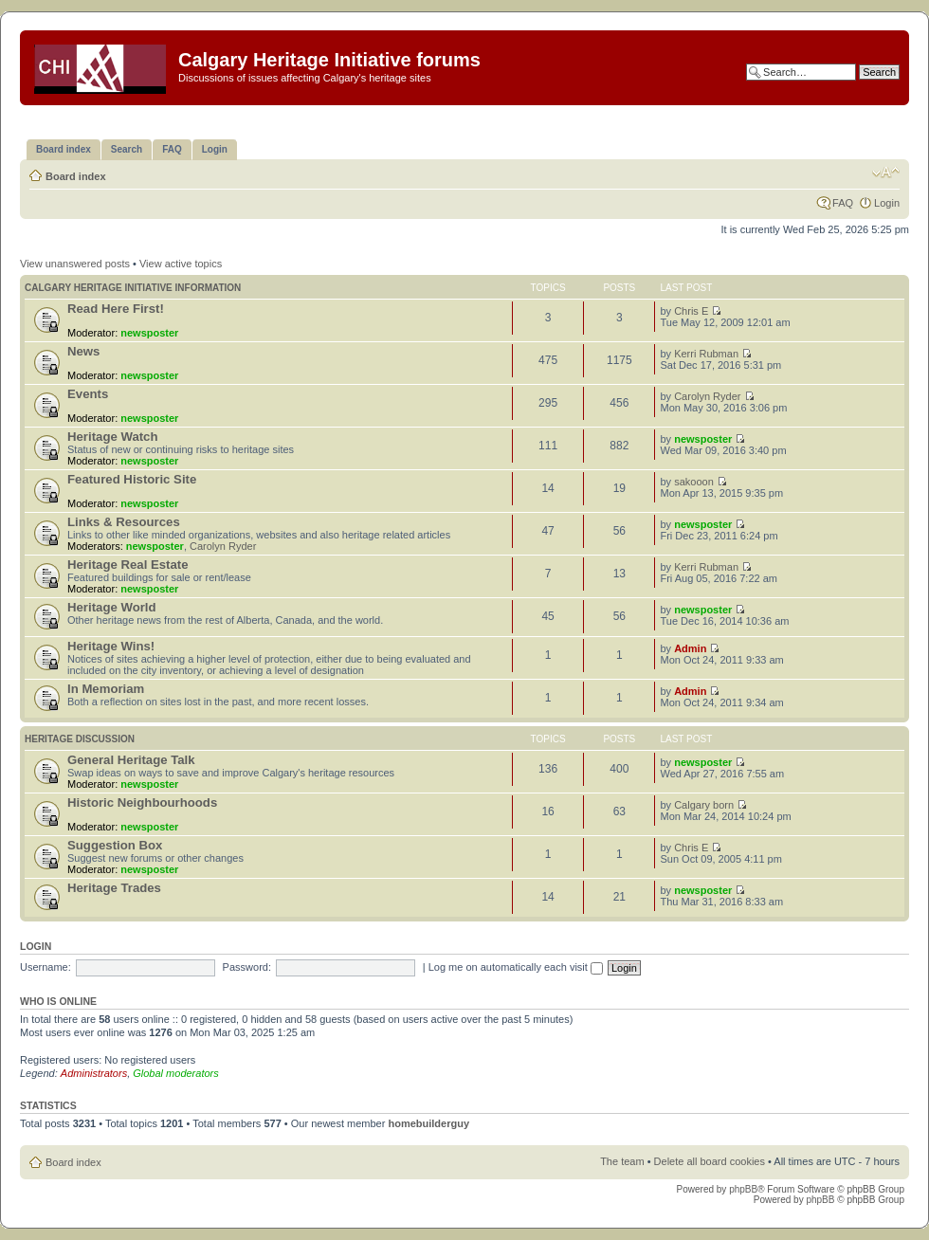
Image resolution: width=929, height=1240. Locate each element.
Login (887, 203)
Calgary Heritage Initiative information (133, 288)
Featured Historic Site (131, 479)
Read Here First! (115, 308)
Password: (247, 967)
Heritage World (111, 607)
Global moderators (176, 1073)
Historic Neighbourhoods (142, 802)
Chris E (691, 311)
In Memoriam (105, 689)
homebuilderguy (428, 1123)
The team (622, 1161)
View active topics (180, 263)
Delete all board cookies (709, 1161)
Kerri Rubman (706, 353)
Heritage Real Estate (128, 564)
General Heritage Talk (131, 760)
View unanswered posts (75, 263)
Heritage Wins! (111, 646)
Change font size (886, 172)
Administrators (94, 1073)
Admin (690, 648)
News (83, 351)
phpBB (743, 1189)
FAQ (842, 203)
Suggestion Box (114, 845)
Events (87, 394)
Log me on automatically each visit (515, 967)
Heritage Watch (112, 436)
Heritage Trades (114, 888)
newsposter (149, 332)
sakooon (694, 481)
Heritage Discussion (80, 739)
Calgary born (704, 805)
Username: (45, 967)
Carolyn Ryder (707, 396)
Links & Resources (123, 522)
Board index (76, 176)
